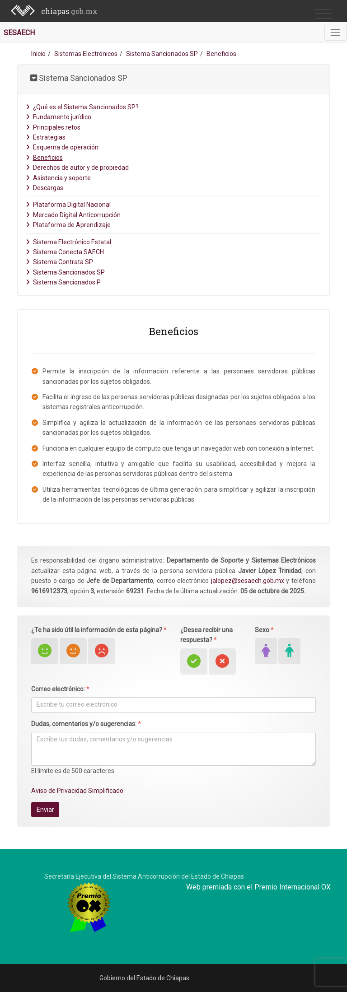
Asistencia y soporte (58, 178)
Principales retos (53, 127)
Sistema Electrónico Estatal (68, 242)
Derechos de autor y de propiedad (77, 167)
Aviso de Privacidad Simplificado (77, 790)
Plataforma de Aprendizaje (68, 224)
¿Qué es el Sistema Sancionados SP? (82, 107)
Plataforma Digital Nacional (68, 204)
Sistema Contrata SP (59, 261)
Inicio (38, 53)
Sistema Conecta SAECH (65, 252)
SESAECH (19, 32)
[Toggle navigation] (335, 33)
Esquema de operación (62, 147)
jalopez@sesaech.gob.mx (247, 580)
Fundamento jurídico (58, 117)
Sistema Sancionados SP (162, 53)
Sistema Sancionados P (63, 282)
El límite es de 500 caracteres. (73, 770)
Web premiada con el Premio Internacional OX (258, 887)
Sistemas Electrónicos (85, 53)
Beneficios (44, 157)
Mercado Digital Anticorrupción (73, 215)
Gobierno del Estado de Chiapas (144, 978)
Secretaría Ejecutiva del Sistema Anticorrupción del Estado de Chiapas (144, 876)
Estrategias (46, 137)
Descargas (44, 187)
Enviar (45, 809)
